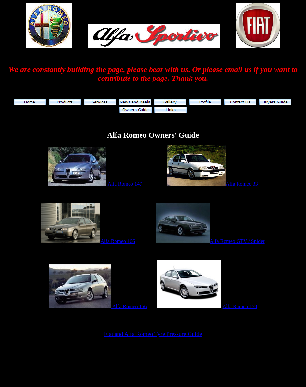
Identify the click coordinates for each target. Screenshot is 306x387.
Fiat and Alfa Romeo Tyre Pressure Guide (153, 334)
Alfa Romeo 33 (242, 184)
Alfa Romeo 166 (117, 241)
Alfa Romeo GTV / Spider (237, 241)
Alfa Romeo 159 (240, 306)
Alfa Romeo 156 (129, 306)
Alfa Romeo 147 (124, 184)
